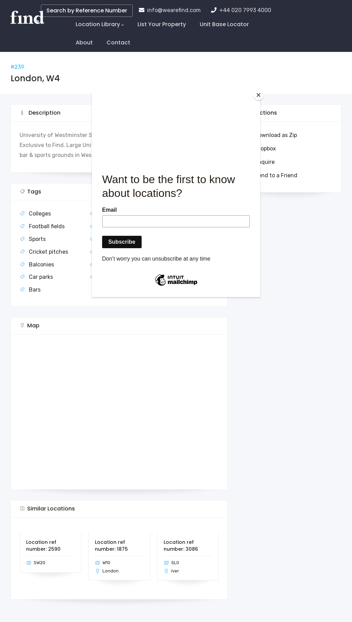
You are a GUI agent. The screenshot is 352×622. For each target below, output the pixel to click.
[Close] (258, 95)
